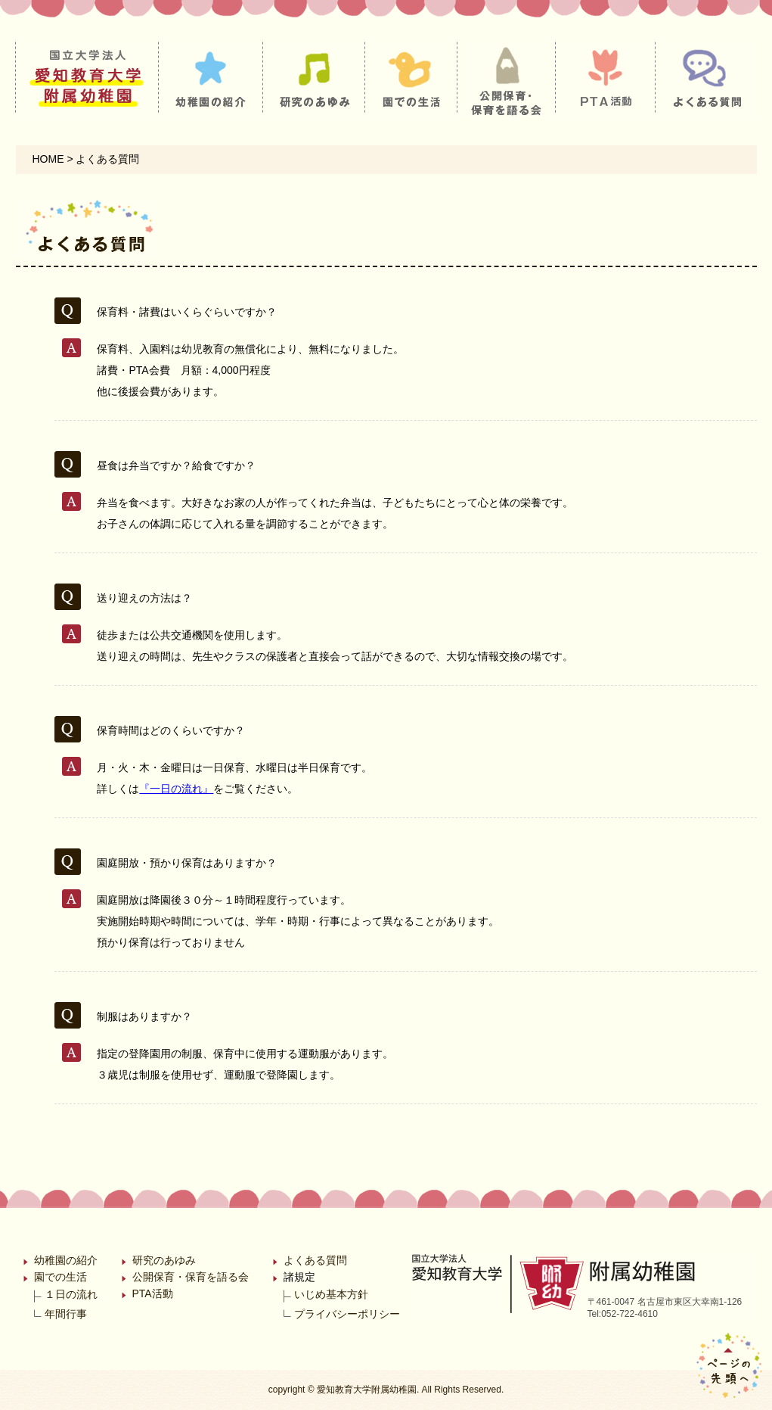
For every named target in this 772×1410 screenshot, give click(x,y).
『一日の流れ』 (176, 789)
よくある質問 (315, 1260)
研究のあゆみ (164, 1260)
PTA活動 (152, 1293)
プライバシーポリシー (347, 1314)
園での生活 (60, 1277)
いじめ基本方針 (331, 1294)
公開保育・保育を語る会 (190, 1277)
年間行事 (66, 1314)
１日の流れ (71, 1294)
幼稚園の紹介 (66, 1260)
